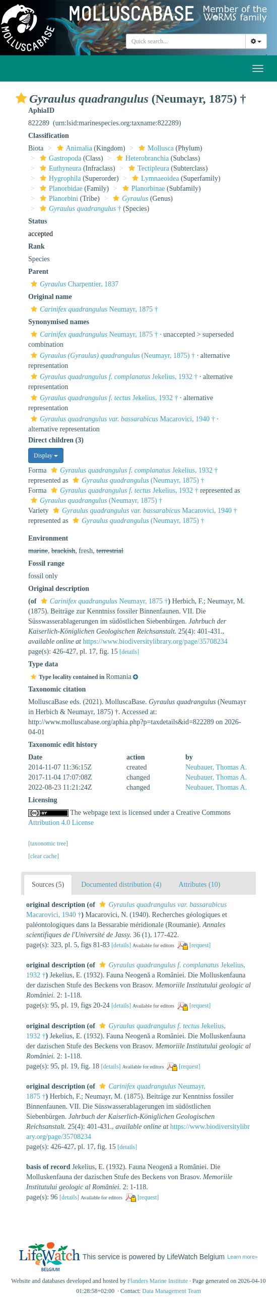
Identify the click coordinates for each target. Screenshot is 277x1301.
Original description (58, 588)
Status (37, 221)
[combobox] (186, 41)
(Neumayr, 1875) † (111, 355)
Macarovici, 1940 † (121, 419)
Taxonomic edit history (62, 744)
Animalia (73, 148)
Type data (43, 664)
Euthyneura (59, 168)
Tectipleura (147, 168)
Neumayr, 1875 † (93, 309)
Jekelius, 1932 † (112, 376)
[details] (129, 651)
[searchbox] (185, 41)
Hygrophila (59, 178)
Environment (48, 538)
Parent (38, 271)
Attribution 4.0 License (61, 822)
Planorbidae (60, 188)
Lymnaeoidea (154, 178)
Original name (50, 296)
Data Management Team (171, 1290)
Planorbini (57, 198)
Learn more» (242, 1257)
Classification (48, 135)
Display (46, 455)
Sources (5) (48, 884)
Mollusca (155, 148)
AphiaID (41, 110)
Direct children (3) (56, 440)
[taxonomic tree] (48, 843)
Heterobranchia (141, 158)
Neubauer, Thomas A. (216, 767)
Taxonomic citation (57, 689)
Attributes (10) (200, 884)
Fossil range (46, 563)
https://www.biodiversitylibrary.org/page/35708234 (155, 641)
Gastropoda (59, 158)
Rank (36, 246)
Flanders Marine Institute (157, 1280)
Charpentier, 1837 (73, 284)
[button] (21, 98)
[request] (200, 945)
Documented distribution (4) (121, 884)
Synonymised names (58, 322)
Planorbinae (142, 188)
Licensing (42, 800)
